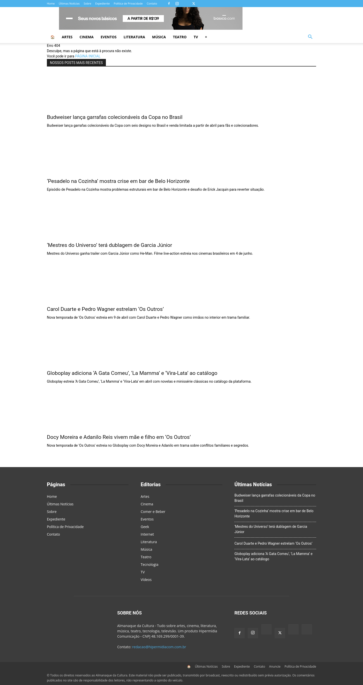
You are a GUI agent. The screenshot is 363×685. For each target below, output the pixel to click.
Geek (145, 526)
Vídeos (146, 579)
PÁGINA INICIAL (87, 56)
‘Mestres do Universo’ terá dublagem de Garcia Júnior (109, 245)
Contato (152, 3)
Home (51, 3)
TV (196, 37)
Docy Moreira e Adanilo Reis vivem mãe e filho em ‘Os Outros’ (119, 437)
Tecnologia (149, 564)
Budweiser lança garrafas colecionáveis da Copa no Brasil (115, 117)
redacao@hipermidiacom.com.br (159, 646)
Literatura (134, 37)
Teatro (180, 37)
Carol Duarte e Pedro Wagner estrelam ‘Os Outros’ (105, 309)
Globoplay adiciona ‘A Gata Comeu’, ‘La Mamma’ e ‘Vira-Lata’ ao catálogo (132, 373)
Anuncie (275, 666)
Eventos (108, 37)
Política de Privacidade (128, 3)
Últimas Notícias (69, 3)
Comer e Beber (153, 511)
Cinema (87, 37)
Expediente (102, 3)
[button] (310, 37)
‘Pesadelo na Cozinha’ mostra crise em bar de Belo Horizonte (118, 181)
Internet (147, 534)
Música (159, 37)
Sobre (87, 3)
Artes (67, 37)
